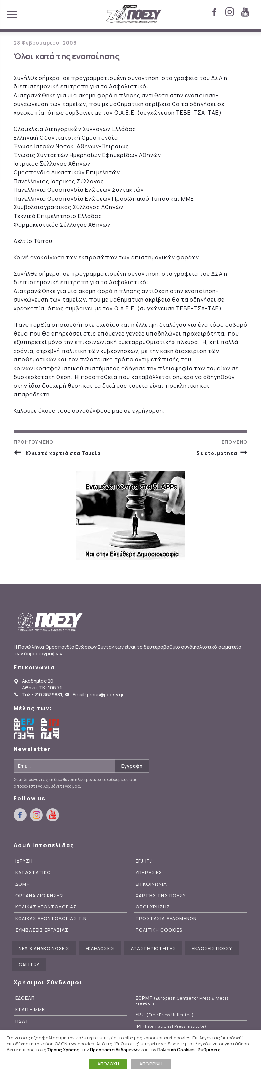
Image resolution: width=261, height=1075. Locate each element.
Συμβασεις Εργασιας (41, 931)
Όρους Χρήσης (63, 1049)
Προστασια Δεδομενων (166, 919)
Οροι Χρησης (153, 908)
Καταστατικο (33, 873)
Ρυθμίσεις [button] (209, 1049)
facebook (214, 12)
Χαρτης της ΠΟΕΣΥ (161, 896)
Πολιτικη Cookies (159, 931)
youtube (245, 12)
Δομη (22, 885)
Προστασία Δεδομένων (115, 1049)
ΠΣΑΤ (22, 1022)
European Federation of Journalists (24, 729)
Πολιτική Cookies (176, 1049)
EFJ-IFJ (144, 862)
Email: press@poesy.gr (98, 695)
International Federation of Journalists (51, 729)
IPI (171, 1027)
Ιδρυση (24, 862)
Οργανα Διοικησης (39, 896)
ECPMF (182, 1001)
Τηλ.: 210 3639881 (42, 695)
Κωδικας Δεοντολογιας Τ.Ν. (51, 919)
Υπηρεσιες (149, 873)
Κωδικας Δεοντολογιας (46, 908)
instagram (230, 12)
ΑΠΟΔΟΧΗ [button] (108, 1064)
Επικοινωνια (151, 885)
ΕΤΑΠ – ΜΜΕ (30, 1010)
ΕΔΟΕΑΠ (25, 999)
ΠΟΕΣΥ (134, 14)
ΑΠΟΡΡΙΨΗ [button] (150, 1064)
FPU (165, 1015)
